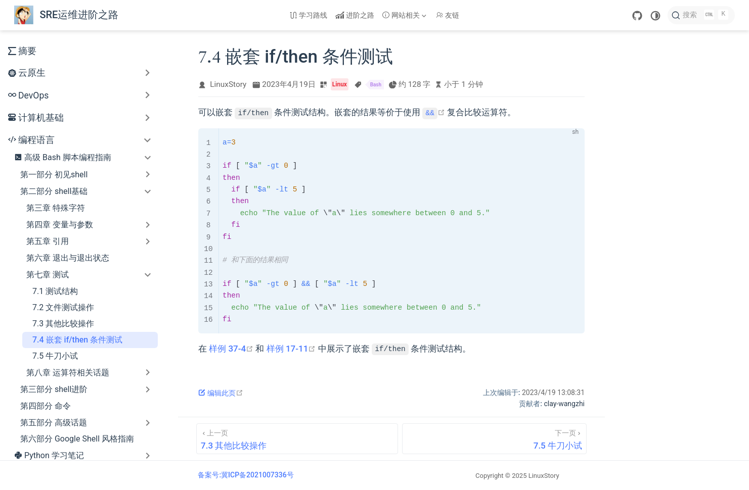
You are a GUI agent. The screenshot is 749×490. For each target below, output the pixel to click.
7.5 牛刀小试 (55, 356)
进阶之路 (355, 15)
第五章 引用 (47, 241)
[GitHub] (637, 16)
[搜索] (701, 15)
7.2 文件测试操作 (63, 307)
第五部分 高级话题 (53, 422)
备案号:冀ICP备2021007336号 (245, 475)
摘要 (22, 51)
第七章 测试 (47, 274)
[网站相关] (405, 15)
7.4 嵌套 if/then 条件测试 (77, 340)
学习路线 (308, 15)
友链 (447, 15)
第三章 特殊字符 (55, 208)
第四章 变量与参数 (59, 224)
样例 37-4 (231, 349)
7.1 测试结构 (55, 291)
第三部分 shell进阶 (53, 389)
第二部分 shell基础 (53, 191)
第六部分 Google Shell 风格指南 (77, 439)
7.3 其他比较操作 (63, 323)
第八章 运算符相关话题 (67, 372)
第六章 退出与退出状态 (67, 258)
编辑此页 (220, 393)
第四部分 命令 (45, 406)
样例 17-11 (291, 349)
